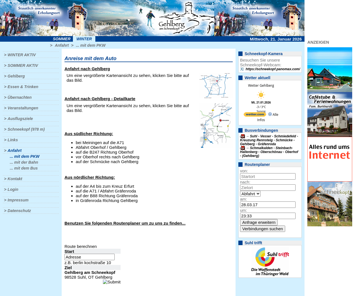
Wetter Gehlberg (261, 85)
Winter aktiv (22, 55)
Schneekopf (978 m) (26, 129)
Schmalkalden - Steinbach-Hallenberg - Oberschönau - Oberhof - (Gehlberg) (269, 152)
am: (243, 199)
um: (243, 210)
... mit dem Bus (24, 168)
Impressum (18, 200)
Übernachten (20, 97)
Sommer (62, 39)
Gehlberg (16, 76)
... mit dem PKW (91, 45)
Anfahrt (62, 45)
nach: (245, 182)
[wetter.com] (255, 115)
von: (244, 170)
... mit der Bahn (24, 162)
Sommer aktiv (23, 65)
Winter (84, 39)
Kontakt (15, 179)
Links (13, 140)
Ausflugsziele (20, 118)
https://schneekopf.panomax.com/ (273, 69)
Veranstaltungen (23, 108)
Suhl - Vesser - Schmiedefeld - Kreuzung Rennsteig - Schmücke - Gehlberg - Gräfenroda (269, 140)
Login (13, 189)
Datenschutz (19, 210)
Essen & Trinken (23, 86)
